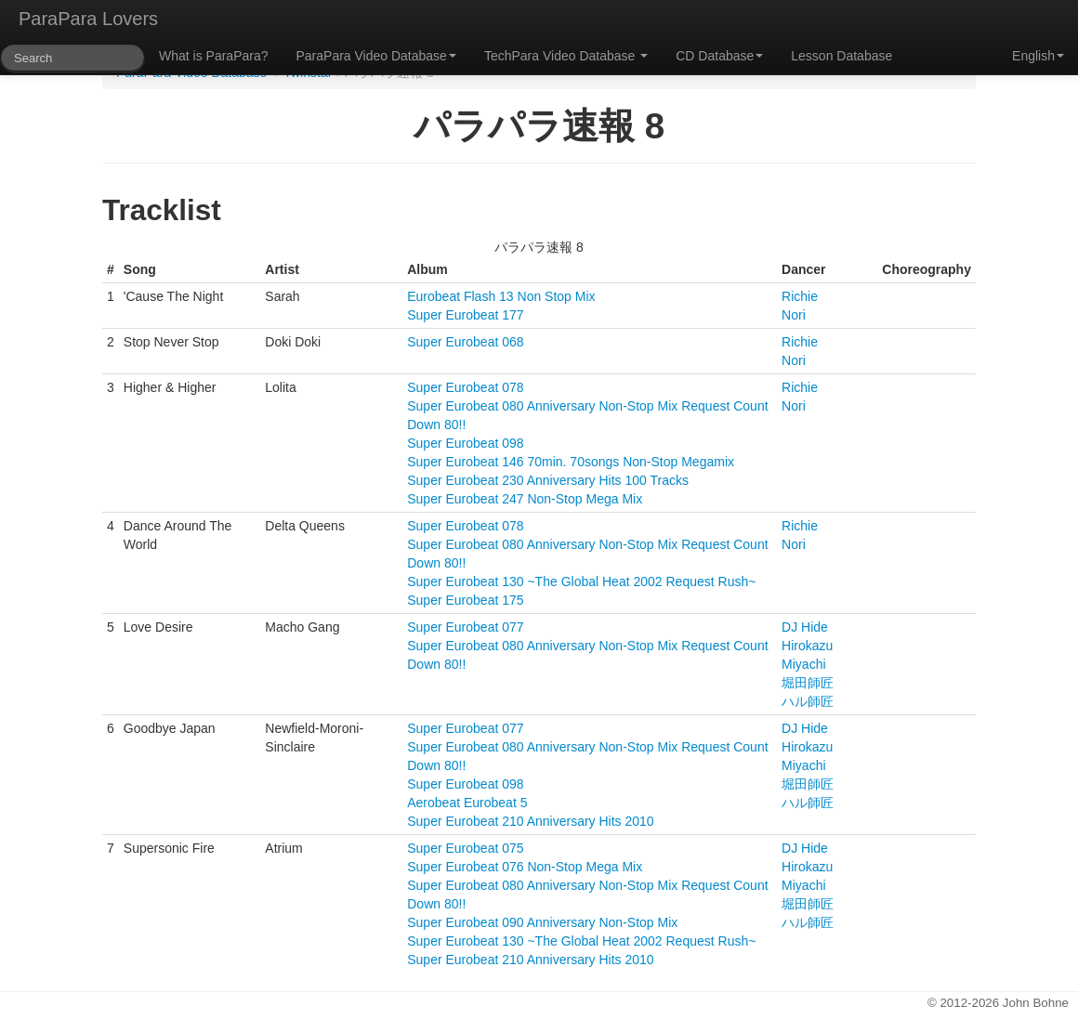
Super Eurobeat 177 (465, 314)
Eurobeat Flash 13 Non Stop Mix (501, 296)
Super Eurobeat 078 (465, 387)
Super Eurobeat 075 (465, 848)
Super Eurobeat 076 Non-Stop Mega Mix (524, 866)
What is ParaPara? (214, 55)
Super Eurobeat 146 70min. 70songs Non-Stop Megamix (570, 461)
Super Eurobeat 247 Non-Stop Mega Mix (524, 498)
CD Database (719, 55)
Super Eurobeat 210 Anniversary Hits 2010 (530, 821)
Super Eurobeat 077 (465, 627)
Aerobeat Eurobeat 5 (467, 802)
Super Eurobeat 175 (465, 600)
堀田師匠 (808, 682)
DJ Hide (805, 627)
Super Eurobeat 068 (465, 341)
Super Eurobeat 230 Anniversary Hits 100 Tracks (548, 480)
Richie (800, 296)
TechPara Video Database (566, 55)
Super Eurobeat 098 (465, 443)
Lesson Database (841, 55)
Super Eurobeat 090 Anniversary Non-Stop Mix (542, 922)
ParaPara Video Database (376, 55)
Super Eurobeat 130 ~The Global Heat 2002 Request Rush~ (581, 581)
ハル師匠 (808, 701)
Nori (794, 314)
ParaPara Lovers (88, 18)
